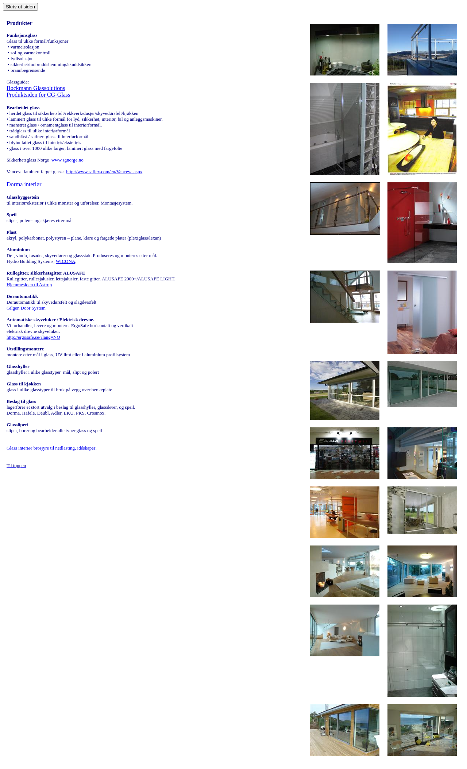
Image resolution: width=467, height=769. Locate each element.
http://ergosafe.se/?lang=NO (33, 337)
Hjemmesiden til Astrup (29, 284)
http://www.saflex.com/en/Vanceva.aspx (104, 171)
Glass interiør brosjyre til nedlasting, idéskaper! (52, 448)
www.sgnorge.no (67, 160)
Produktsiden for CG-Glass (38, 95)
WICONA (65, 261)
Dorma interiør (24, 184)
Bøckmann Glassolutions (36, 88)
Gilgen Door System (26, 308)
